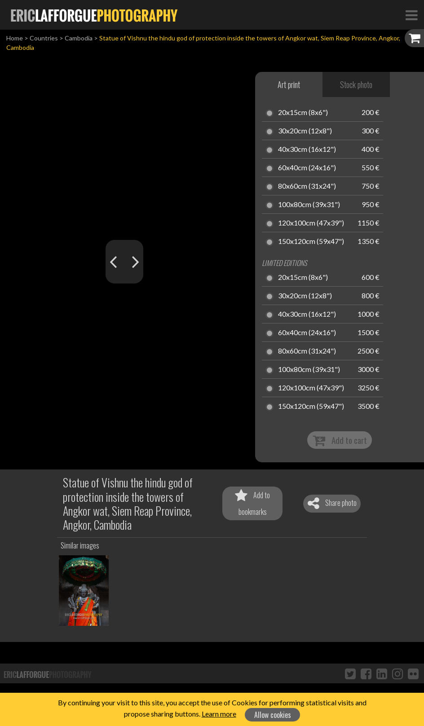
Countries (44, 38)
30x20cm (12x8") (305, 131)
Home (14, 38)
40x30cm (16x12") (307, 149)
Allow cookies (272, 714)
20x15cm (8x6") (303, 112)
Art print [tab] (289, 84)
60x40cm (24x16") (307, 168)
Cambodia (79, 38)
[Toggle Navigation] (411, 15)
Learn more (219, 713)
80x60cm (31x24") (307, 186)
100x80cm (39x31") (309, 204)
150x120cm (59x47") (311, 241)
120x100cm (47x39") (311, 223)
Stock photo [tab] (356, 84)
